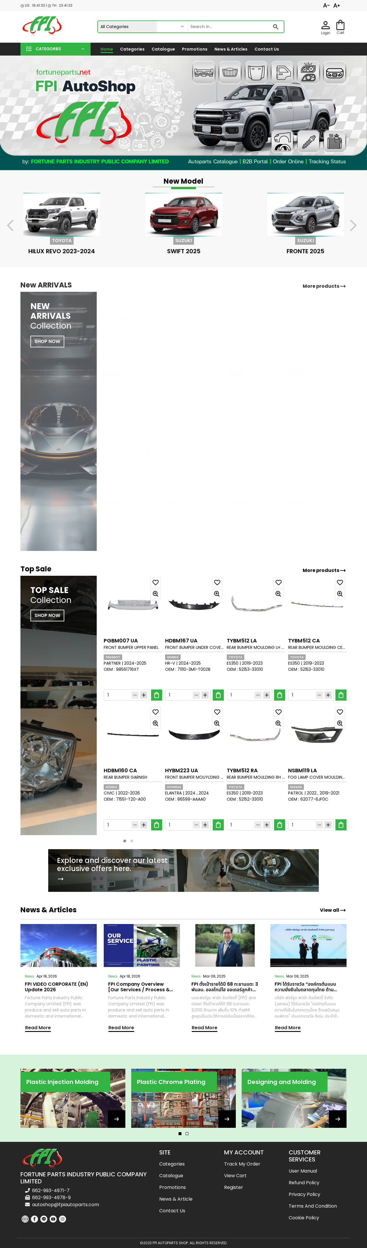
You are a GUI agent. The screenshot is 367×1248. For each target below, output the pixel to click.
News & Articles (230, 49)
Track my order (242, 1164)
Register (233, 1187)
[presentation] (13, 226)
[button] (55, 49)
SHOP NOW (47, 615)
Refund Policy (304, 1182)
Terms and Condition (313, 1206)
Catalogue (163, 49)
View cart (235, 1175)
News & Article (176, 1199)
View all (333, 910)
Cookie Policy (304, 1217)
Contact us (267, 49)
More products (324, 570)
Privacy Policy (304, 1194)
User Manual (303, 1171)
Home (107, 49)
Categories (132, 49)
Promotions (194, 49)
